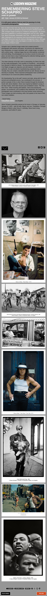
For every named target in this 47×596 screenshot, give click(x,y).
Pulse (41, 593)
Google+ (44, 147)
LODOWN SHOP (19, 588)
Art (3, 18)
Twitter (41, 147)
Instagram (35, 588)
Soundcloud (40, 588)
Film (6, 18)
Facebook (39, 147)
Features (5, 593)
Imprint (27, 588)
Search (10, 588)
